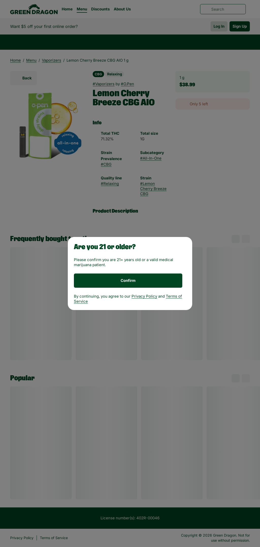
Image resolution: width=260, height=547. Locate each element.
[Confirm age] (128, 281)
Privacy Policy (144, 296)
